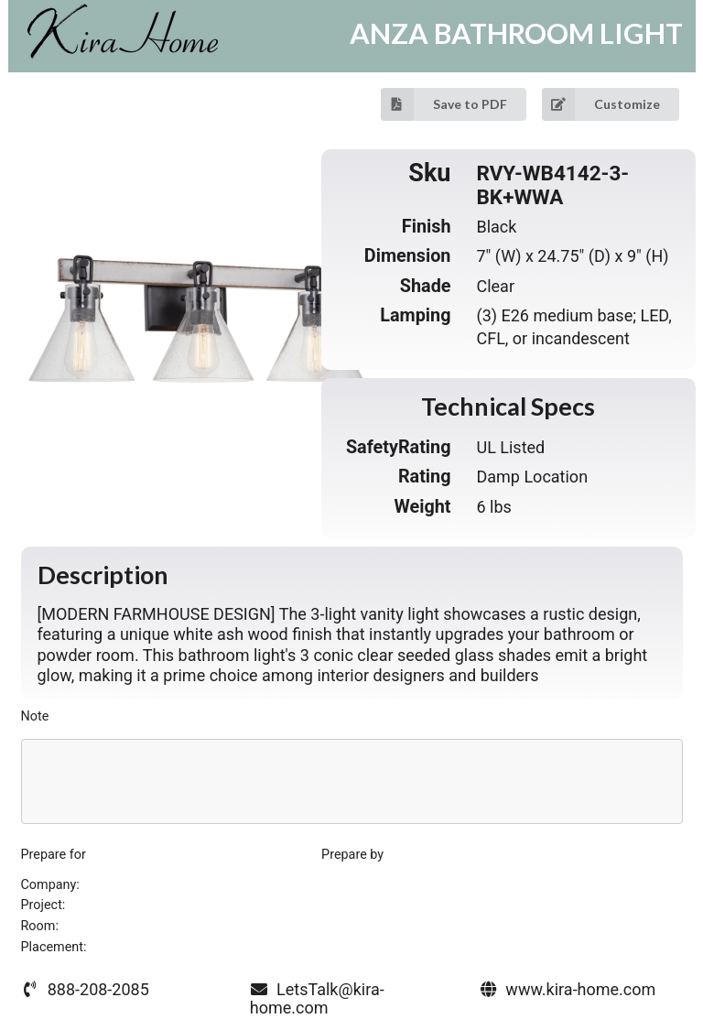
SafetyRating (398, 447)
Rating (424, 476)
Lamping (415, 315)
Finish (426, 226)
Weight (422, 506)
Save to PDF (444, 104)
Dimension (407, 255)
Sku (429, 175)
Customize (601, 104)
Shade (425, 286)
